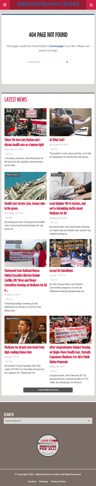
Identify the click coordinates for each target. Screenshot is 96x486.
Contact (32, 481)
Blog (9, 111)
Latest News (15, 100)
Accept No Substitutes (61, 271)
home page (57, 46)
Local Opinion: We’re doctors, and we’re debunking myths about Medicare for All (67, 208)
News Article (13, 175)
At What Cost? (57, 140)
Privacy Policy (58, 481)
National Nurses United (48, 3)
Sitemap (43, 481)
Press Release (14, 242)
